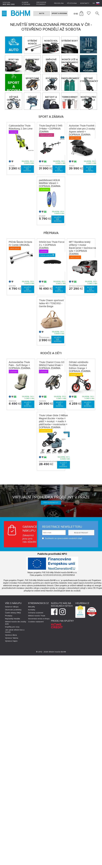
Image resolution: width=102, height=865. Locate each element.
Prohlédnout (51, 503)
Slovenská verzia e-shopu (39, 619)
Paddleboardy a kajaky (69, 80)
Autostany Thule (32, 61)
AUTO (41, 13)
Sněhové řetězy (51, 61)
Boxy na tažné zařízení (14, 62)
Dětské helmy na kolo (32, 100)
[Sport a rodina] (13, 82)
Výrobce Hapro (11, 641)
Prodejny (8, 616)
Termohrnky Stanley (70, 98)
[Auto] (13, 44)
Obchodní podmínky (41, 3)
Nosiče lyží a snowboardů (69, 61)
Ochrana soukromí (35, 613)
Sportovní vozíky (32, 80)
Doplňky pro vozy (12, 627)
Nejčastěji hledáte (12, 619)
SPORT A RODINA (59, 13)
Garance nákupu (12, 607)
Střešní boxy (69, 40)
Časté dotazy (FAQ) (13, 613)
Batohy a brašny (51, 98)
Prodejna (59, 3)
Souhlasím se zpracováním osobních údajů (62, 538)
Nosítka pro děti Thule (88, 98)
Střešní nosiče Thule (36, 616)
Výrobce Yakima (11, 638)
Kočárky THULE (51, 80)
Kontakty (84, 3)
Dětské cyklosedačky (88, 80)
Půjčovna (72, 3)
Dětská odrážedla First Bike (13, 100)
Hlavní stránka (26, 3)
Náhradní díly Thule (88, 51)
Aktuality (31, 607)
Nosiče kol (51, 40)
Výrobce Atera (11, 635)
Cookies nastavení (36, 622)
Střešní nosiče (32, 42)
